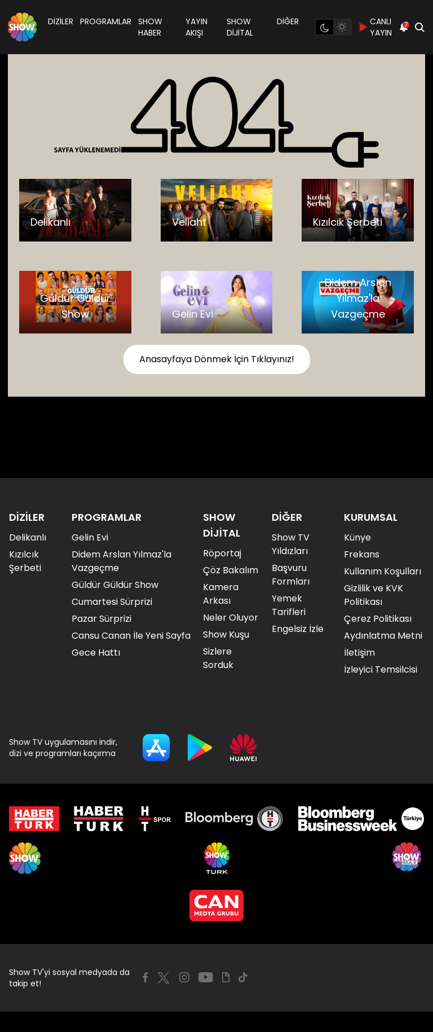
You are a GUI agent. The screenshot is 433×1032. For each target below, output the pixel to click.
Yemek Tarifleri (289, 605)
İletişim (359, 652)
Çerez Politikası (378, 618)
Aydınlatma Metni (383, 635)
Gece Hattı (96, 652)
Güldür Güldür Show (115, 584)
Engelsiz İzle (298, 628)
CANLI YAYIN (375, 27)
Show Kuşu (226, 634)
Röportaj (222, 553)
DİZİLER (60, 21)
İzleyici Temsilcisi (380, 669)
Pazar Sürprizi (101, 618)
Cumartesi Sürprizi (112, 601)
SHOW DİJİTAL (240, 27)
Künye (357, 537)
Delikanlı (27, 537)
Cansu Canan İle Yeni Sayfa (131, 635)
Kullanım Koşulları (382, 571)
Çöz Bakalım (230, 570)
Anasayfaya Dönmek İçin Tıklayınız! (216, 359)
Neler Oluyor (230, 617)
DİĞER (288, 21)
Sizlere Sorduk (218, 658)
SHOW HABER (150, 27)
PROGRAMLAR (105, 21)
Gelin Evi (90, 537)
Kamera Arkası (220, 594)
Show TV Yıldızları (291, 544)
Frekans (361, 554)
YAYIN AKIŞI (196, 27)
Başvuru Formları (291, 574)
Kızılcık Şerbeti (25, 561)
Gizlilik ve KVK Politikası (373, 595)
